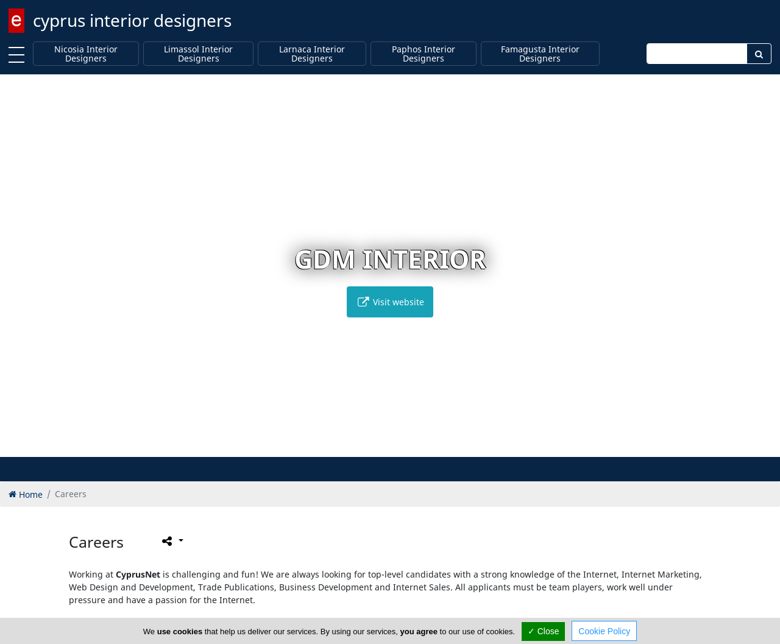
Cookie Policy (604, 631)
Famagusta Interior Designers (540, 53)
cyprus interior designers (132, 20)
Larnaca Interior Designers (312, 53)
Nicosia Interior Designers (86, 53)
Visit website (390, 302)
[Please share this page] (171, 540)
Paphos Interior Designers (423, 53)
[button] (364, 446)
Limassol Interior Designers (198, 53)
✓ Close (543, 631)
